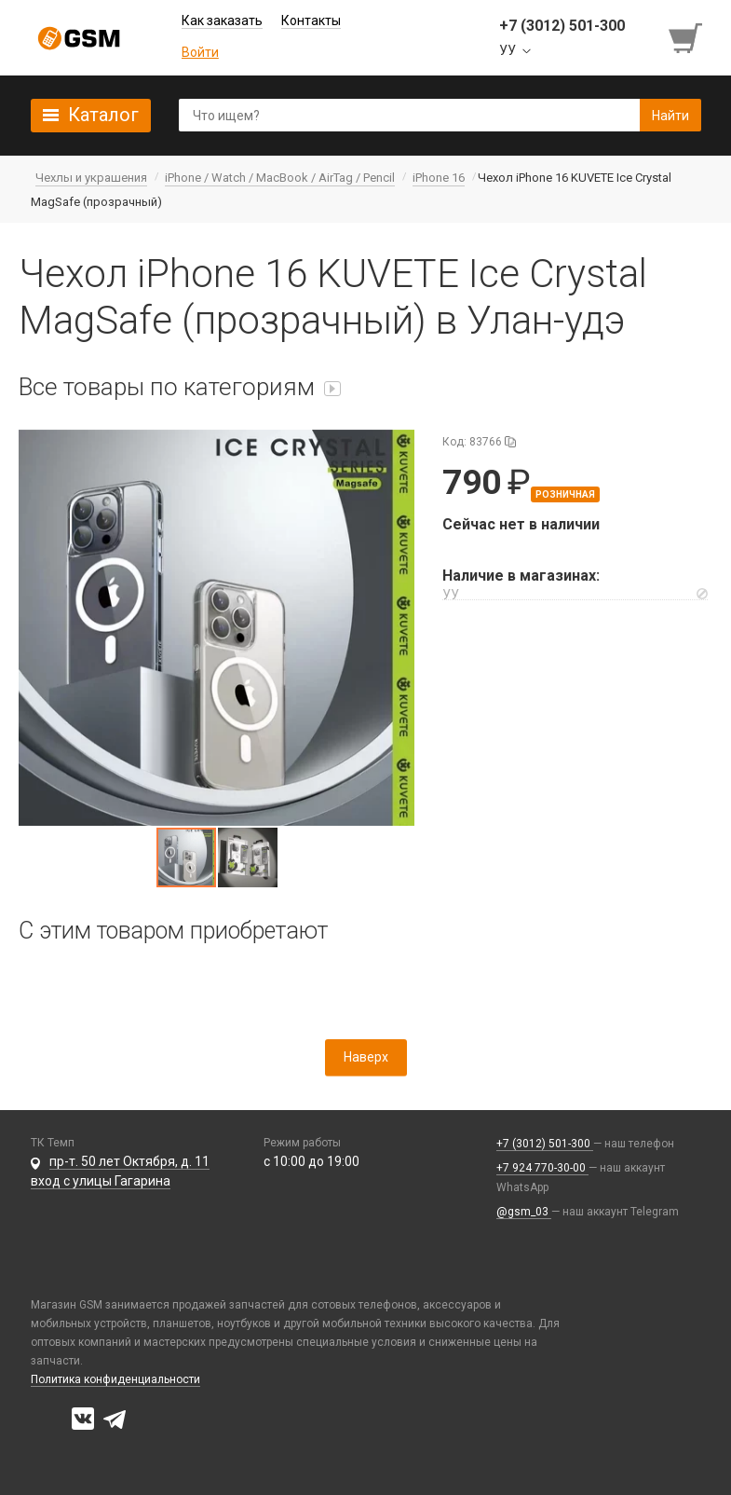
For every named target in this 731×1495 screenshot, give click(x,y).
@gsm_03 (523, 1211)
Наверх (366, 1056)
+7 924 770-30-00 (542, 1167)
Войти (200, 52)
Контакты (311, 20)
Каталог (103, 114)
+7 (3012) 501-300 (544, 1143)
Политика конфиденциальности (115, 1379)
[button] (216, 628)
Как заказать (222, 20)
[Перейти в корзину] (687, 38)
